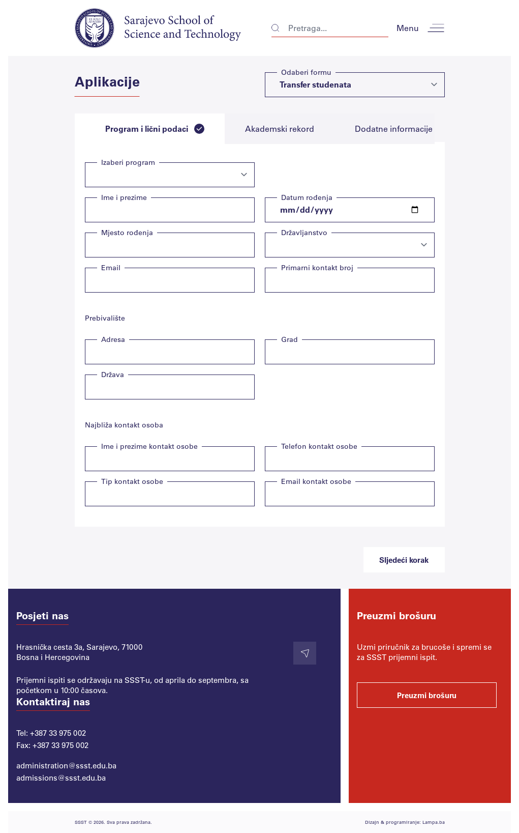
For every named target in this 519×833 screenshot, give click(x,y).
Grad (289, 339)
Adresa (113, 339)
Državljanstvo (304, 232)
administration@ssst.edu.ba (66, 765)
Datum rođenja (306, 197)
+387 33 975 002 (58, 733)
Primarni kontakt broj (317, 267)
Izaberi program (128, 162)
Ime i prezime (124, 197)
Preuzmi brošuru (426, 695)
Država (112, 374)
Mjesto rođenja (127, 232)
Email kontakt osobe (316, 481)
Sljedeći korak (404, 560)
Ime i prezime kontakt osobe (149, 446)
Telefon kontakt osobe (319, 446)
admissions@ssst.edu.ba (61, 777)
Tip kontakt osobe (132, 481)
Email (110, 267)
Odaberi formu (306, 72)
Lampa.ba (433, 822)
